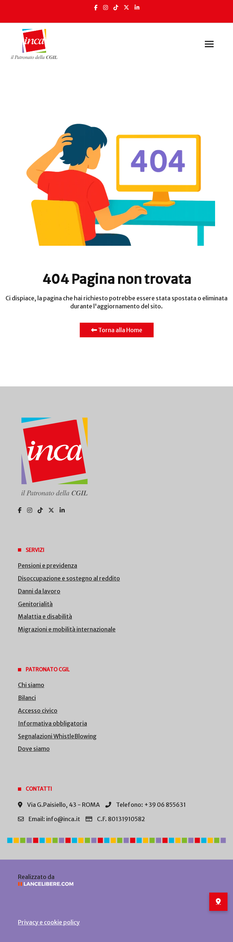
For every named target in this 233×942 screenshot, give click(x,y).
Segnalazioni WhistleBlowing (57, 736)
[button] (209, 43)
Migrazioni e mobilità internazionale (67, 629)
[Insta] (105, 7)
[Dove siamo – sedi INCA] (218, 902)
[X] (126, 7)
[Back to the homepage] (34, 43)
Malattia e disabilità (45, 616)
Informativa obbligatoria (52, 723)
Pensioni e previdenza (47, 565)
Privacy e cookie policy (49, 922)
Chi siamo (31, 685)
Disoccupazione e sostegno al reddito (69, 578)
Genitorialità (35, 604)
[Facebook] (96, 7)
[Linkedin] (137, 7)
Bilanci (27, 697)
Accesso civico (37, 710)
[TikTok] (115, 7)
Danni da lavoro (39, 591)
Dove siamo (34, 748)
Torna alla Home (116, 330)
